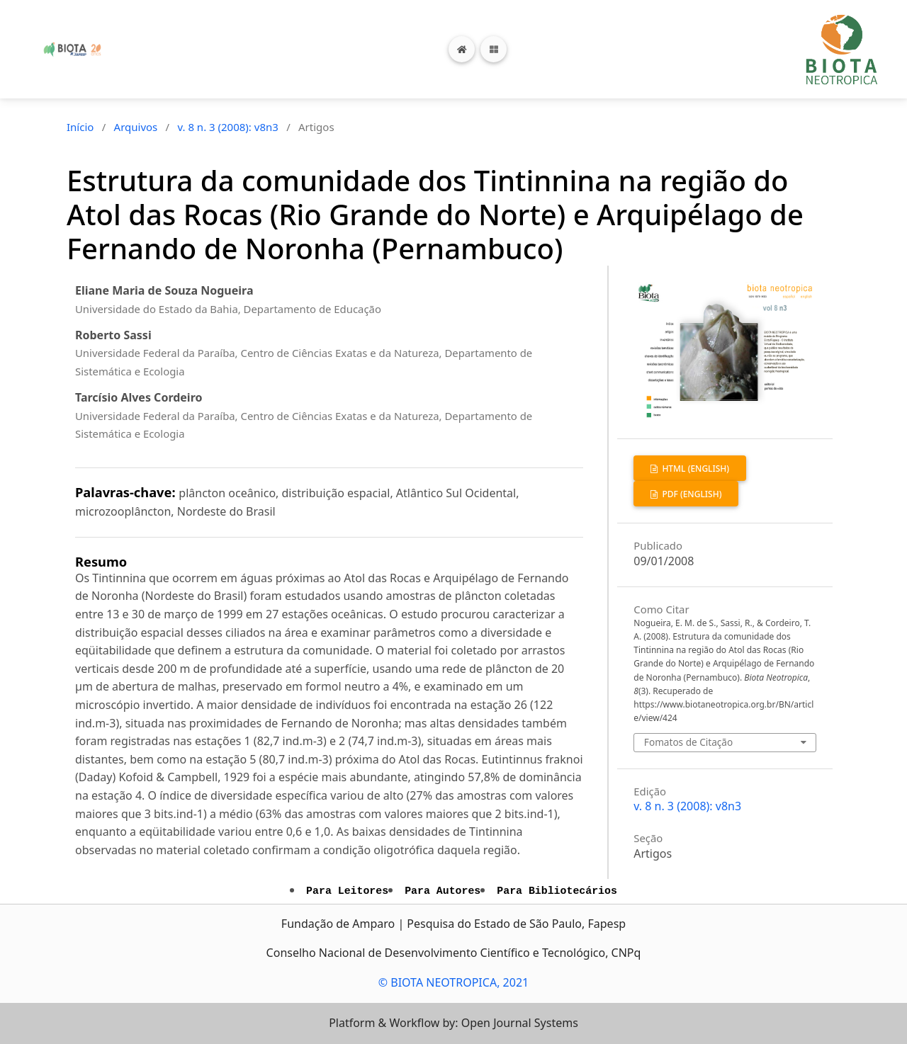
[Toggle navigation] (493, 49)
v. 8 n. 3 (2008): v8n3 (227, 127)
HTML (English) (694, 469)
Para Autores (442, 891)
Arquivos (136, 127)
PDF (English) (690, 494)
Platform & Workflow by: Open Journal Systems (453, 1023)
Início (80, 127)
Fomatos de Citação (688, 742)
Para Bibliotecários (557, 891)
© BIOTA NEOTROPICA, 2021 (453, 982)
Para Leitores (347, 891)
